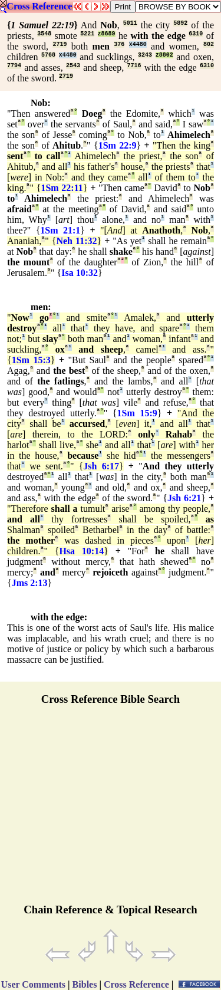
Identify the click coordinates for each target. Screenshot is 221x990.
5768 (48, 55)
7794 (14, 66)
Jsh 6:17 (101, 466)
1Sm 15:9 (137, 413)
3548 (44, 34)
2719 (59, 44)
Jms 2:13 (30, 583)
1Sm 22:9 (117, 145)
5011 (130, 23)
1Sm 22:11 (62, 188)
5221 (87, 34)
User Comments (33, 984)
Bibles (84, 984)
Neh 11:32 (76, 241)
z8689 (107, 34)
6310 (196, 34)
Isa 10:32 (79, 273)
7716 (134, 66)
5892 (180, 23)
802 (208, 44)
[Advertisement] (111, 809)
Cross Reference (39, 6)
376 (119, 44)
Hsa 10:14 (81, 551)
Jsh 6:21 (184, 498)
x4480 (138, 44)
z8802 (164, 55)
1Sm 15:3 (31, 360)
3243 (145, 55)
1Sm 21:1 (60, 230)
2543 (73, 66)
